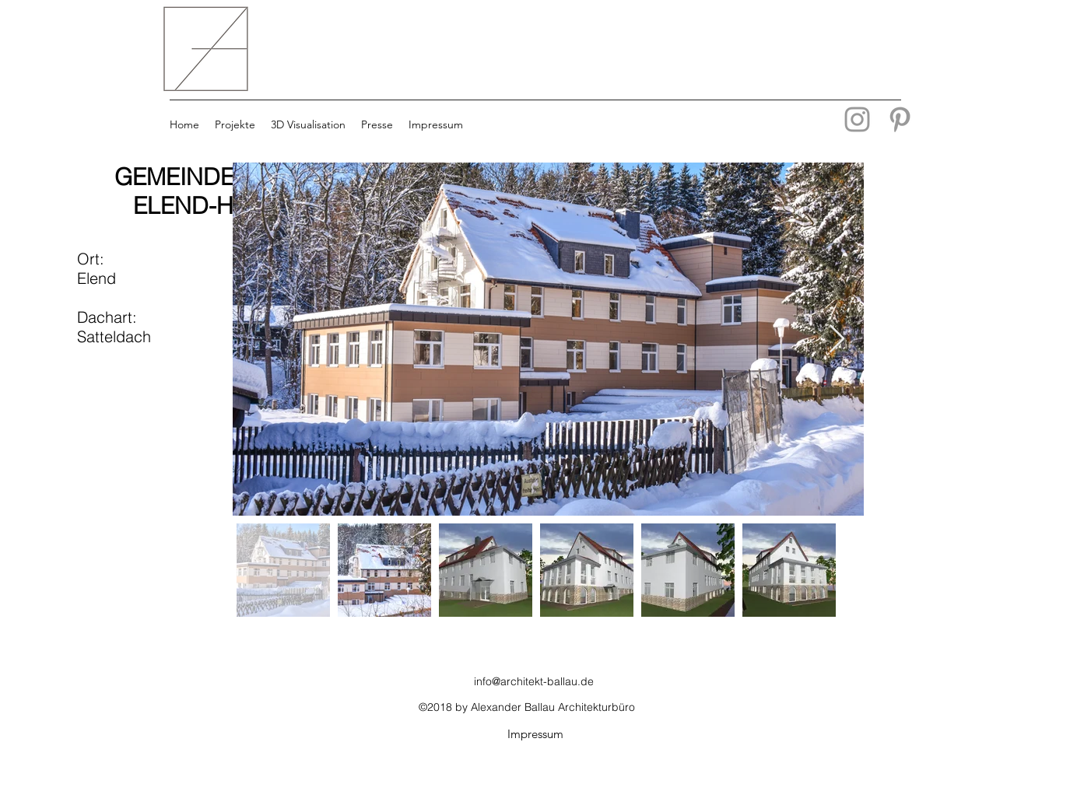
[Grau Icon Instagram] (857, 119)
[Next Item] (837, 339)
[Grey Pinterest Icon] (900, 119)
